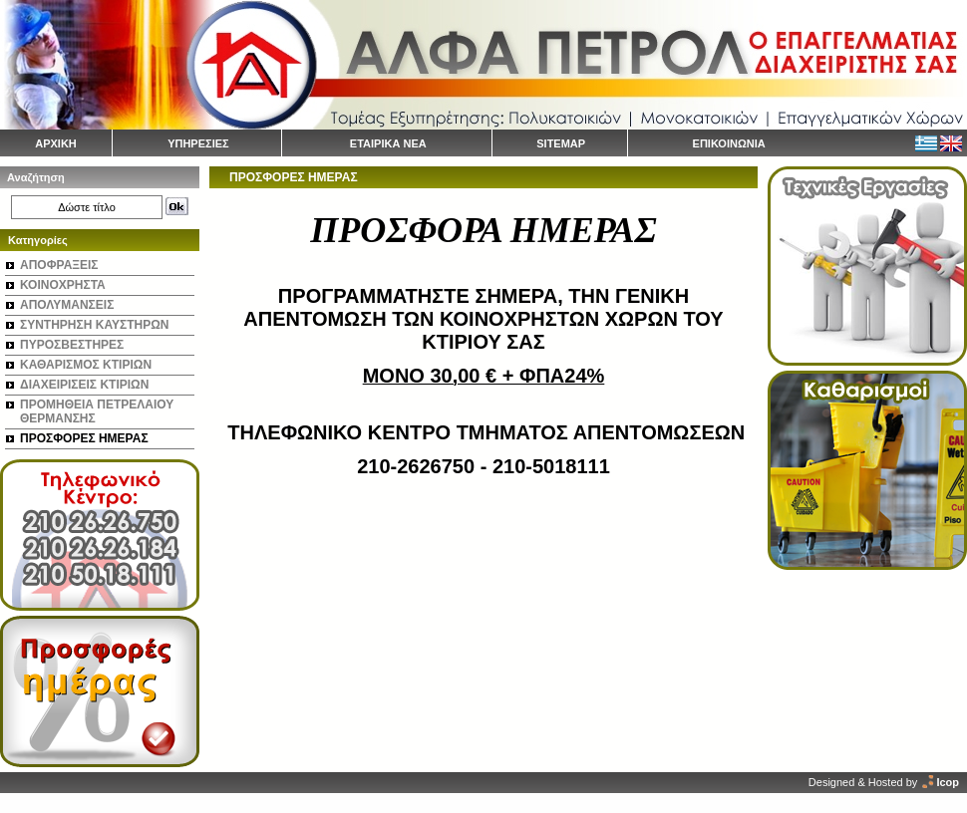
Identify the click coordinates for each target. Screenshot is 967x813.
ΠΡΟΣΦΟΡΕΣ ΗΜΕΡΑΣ (84, 438)
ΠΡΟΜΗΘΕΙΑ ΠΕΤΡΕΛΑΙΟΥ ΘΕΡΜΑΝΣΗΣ (96, 411)
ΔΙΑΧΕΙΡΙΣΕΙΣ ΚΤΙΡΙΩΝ (84, 385)
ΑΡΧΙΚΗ (56, 143)
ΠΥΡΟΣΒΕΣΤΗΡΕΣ (72, 345)
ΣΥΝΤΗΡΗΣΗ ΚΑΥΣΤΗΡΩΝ (94, 325)
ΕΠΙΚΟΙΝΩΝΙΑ (729, 143)
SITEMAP (560, 143)
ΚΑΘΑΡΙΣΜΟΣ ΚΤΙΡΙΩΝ (86, 365)
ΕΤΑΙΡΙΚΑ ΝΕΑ (388, 143)
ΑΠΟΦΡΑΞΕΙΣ (59, 265)
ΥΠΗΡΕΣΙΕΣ (198, 143)
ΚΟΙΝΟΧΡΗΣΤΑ (63, 285)
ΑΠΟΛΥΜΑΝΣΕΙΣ (67, 305)
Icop (947, 782)
